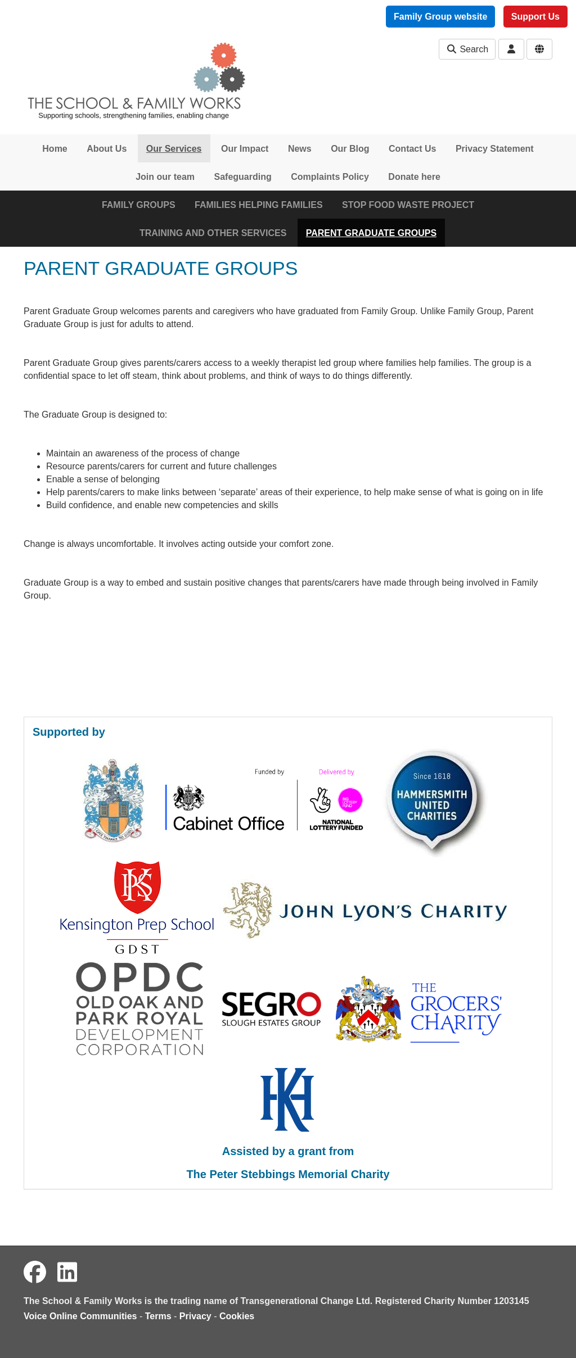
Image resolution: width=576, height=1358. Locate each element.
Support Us (535, 16)
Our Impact (244, 148)
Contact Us (412, 148)
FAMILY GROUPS (139, 205)
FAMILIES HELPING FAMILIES (259, 205)
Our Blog (350, 148)
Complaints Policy (330, 177)
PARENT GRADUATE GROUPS (371, 233)
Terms (158, 1316)
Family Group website (440, 16)
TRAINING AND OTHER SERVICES (213, 233)
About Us (107, 148)
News (300, 148)
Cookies (236, 1316)
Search (467, 49)
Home (54, 148)
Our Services (174, 148)
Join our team (165, 177)
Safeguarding (243, 177)
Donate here (414, 177)
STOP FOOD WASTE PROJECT (408, 205)
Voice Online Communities (80, 1316)
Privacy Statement (495, 148)
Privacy (195, 1316)
